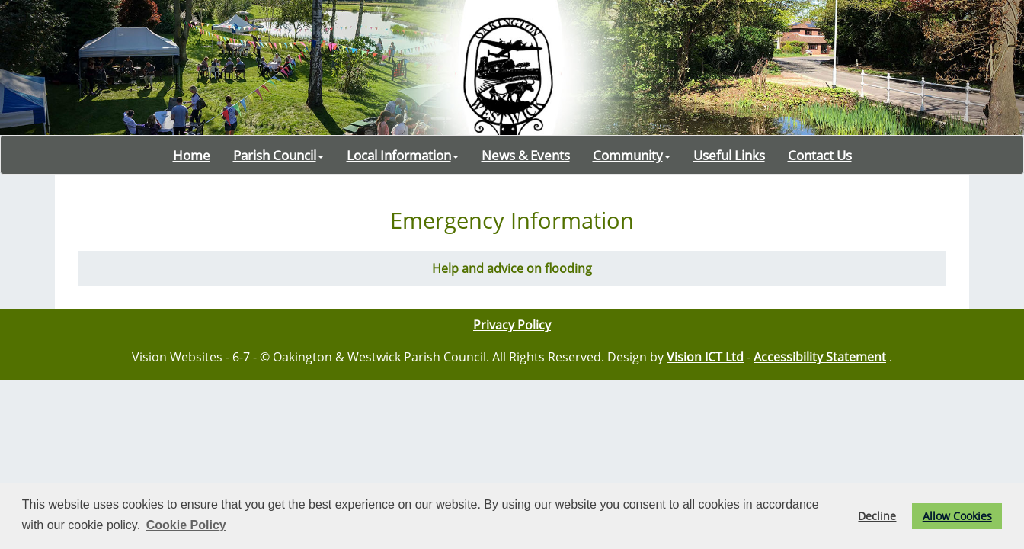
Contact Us (820, 155)
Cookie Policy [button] (186, 524)
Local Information (403, 155)
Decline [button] (877, 516)
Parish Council (278, 155)
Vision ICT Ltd (705, 356)
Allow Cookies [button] (957, 516)
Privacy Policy (512, 324)
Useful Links (729, 155)
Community (631, 155)
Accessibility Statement (820, 356)
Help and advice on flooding (512, 268)
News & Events (526, 155)
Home (191, 155)
